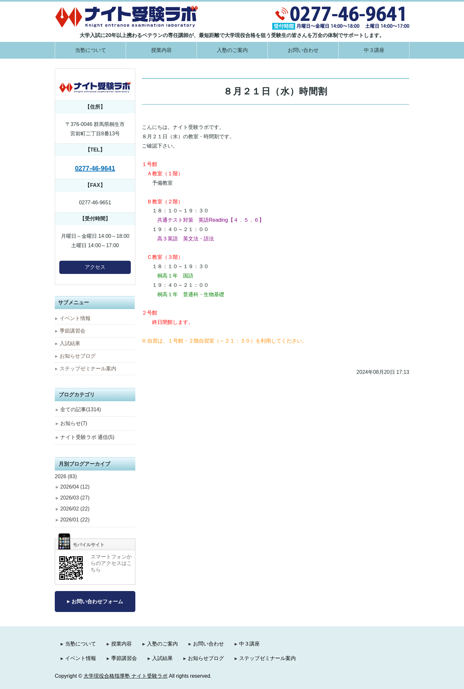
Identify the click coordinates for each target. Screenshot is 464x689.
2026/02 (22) (75, 508)
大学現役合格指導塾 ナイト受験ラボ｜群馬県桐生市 (127, 16)
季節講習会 (72, 331)
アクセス (95, 267)
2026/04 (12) (75, 487)
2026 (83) (66, 476)
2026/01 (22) (75, 519)
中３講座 (374, 50)
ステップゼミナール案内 (88, 368)
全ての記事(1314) (80, 409)
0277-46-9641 (95, 168)
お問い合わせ (303, 50)
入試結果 (70, 343)
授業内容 (161, 50)
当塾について (90, 50)
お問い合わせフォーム (97, 601)
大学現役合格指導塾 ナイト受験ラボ (125, 676)
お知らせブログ (78, 356)
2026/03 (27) (75, 497)
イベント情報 (75, 318)
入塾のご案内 (232, 50)
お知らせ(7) (73, 423)
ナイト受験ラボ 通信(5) (87, 437)
